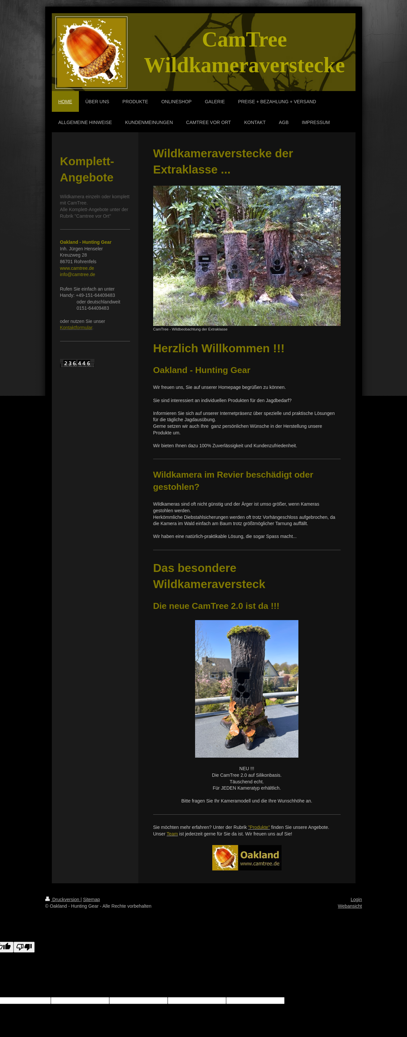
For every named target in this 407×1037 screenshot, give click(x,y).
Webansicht (350, 906)
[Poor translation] (24, 947)
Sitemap (91, 899)
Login (356, 899)
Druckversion (63, 899)
